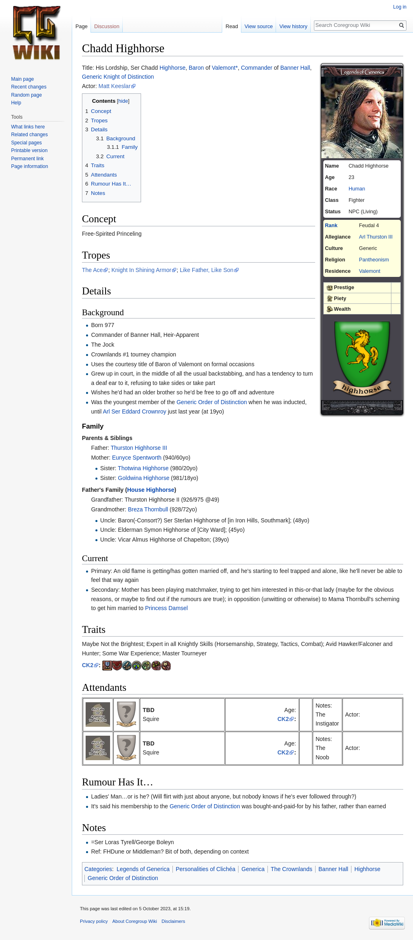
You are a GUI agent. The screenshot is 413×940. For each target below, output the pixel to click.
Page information (29, 166)
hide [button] (123, 101)
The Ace (92, 270)
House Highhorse (150, 490)
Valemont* (225, 67)
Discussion (106, 26)
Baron (196, 67)
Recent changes (28, 87)
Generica (253, 869)
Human (357, 189)
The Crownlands (291, 869)
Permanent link (27, 158)
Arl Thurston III (376, 237)
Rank (331, 225)
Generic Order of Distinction (212, 402)
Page (81, 26)
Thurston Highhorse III (138, 448)
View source (259, 26)
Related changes (29, 134)
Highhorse (172, 67)
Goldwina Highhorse (143, 478)
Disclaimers (173, 921)
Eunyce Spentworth (136, 457)
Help (16, 103)
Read (231, 26)
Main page (22, 79)
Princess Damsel (166, 608)
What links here (28, 127)
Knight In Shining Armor (141, 270)
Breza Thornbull (148, 509)
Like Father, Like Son (207, 270)
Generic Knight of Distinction (118, 76)
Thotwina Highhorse (143, 468)
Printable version (29, 150)
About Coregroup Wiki (135, 921)
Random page (26, 95)
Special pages (26, 143)
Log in (399, 7)
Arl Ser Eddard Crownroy (134, 411)
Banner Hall (295, 67)
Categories (98, 869)
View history (293, 26)
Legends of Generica (143, 869)
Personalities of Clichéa (205, 869)
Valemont (369, 271)
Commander (256, 67)
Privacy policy (94, 921)
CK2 (87, 665)
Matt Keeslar (114, 86)
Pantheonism (374, 260)
